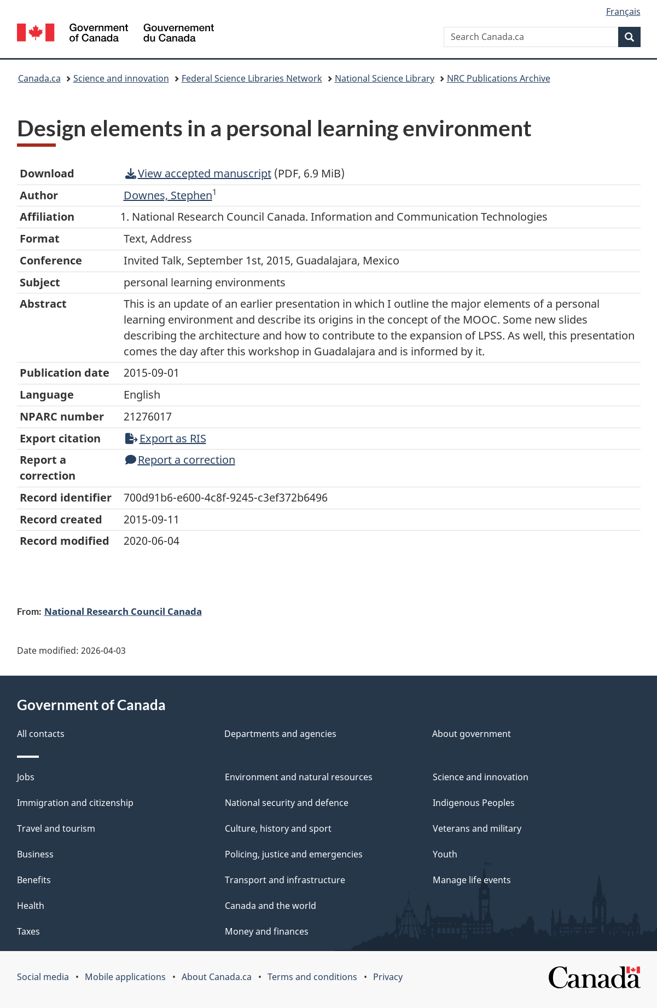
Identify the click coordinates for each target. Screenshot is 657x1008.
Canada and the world (270, 906)
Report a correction (180, 459)
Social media (43, 977)
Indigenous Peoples (474, 803)
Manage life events (472, 880)
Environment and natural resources (299, 777)
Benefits (34, 880)
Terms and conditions (312, 977)
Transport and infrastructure (285, 880)
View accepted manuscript (198, 173)
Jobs (25, 777)
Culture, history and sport (278, 828)
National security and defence (286, 803)
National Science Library (384, 78)
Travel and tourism (56, 828)
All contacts (41, 734)
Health (30, 906)
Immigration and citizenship (75, 803)
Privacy (388, 977)
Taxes (28, 931)
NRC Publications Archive (498, 78)
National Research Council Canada (123, 611)
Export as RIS (165, 438)
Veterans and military (477, 828)
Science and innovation (121, 78)
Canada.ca (39, 78)
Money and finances (267, 931)
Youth (445, 854)
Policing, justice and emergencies (294, 854)
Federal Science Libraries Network (252, 78)
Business (35, 854)
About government (471, 734)
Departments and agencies (280, 734)
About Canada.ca (217, 977)
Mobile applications (125, 977)
